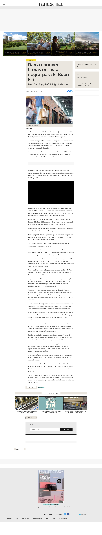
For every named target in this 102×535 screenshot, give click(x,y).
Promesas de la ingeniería (51, 507)
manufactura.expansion (68, 517)
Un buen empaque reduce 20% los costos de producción (27, 413)
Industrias (31, 60)
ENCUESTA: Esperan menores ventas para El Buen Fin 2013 (51, 413)
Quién (17, 521)
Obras (53, 521)
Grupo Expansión (63, 521)
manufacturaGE (65, 517)
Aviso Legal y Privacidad (40, 510)
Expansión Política (37, 521)
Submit (66, 431)
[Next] (87, 404)
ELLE (47, 521)
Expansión (9, 521)
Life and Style (25, 521)
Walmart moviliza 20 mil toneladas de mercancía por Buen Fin (75, 413)
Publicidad (67, 510)
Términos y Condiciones (55, 510)
